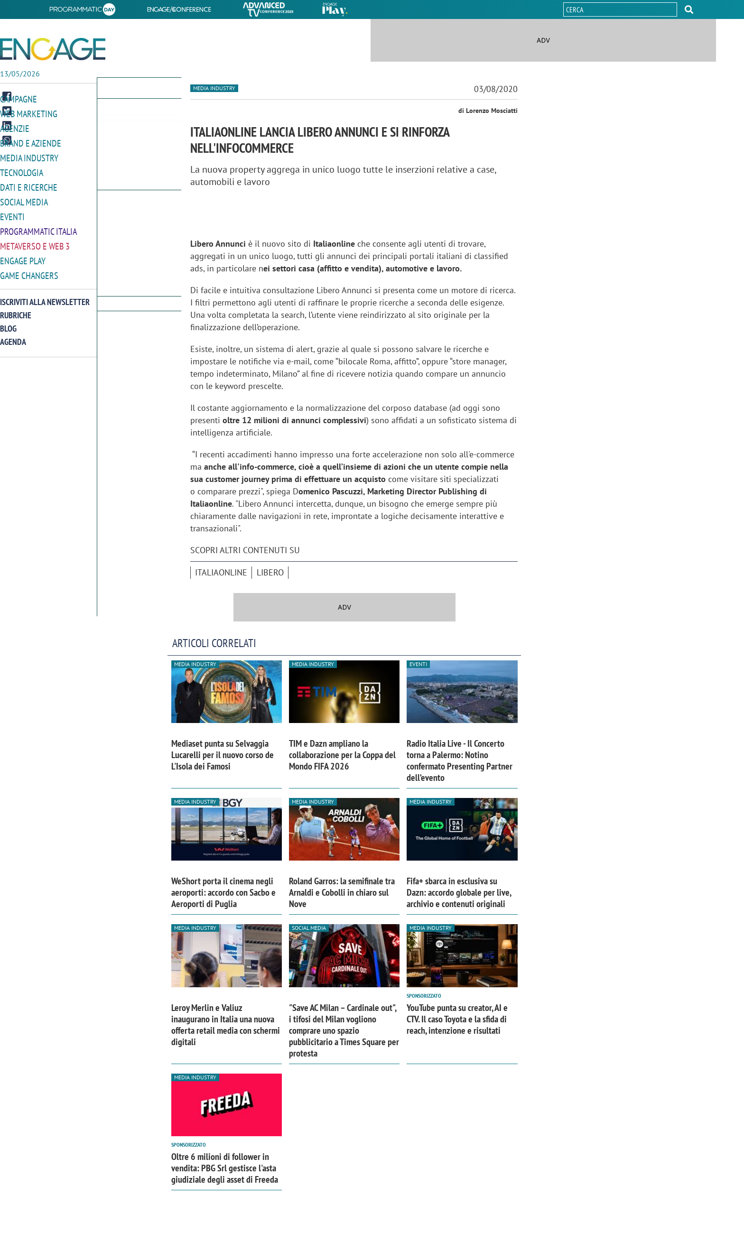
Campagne (18, 99)
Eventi (12, 213)
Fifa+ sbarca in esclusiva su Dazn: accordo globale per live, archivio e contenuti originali (459, 892)
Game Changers (29, 270)
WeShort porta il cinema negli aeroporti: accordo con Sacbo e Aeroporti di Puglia (223, 892)
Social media (24, 198)
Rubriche (15, 309)
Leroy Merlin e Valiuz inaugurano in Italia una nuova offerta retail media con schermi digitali (225, 1025)
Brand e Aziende (30, 142)
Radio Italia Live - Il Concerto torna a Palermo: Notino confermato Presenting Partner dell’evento (459, 760)
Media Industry (29, 156)
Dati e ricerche (28, 184)
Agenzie (14, 127)
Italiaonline (221, 572)
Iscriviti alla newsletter (45, 295)
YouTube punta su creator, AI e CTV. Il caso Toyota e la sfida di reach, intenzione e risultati (457, 1019)
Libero (270, 572)
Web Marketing (28, 113)
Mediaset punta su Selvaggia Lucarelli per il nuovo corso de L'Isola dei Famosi (222, 755)
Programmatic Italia (38, 227)
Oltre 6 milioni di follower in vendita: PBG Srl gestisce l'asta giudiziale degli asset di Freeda (224, 1168)
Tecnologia (21, 170)
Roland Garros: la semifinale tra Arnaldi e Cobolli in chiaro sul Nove (342, 892)
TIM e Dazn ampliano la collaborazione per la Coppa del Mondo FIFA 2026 (342, 755)
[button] (689, 9)
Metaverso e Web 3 (35, 241)
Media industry (214, 88)
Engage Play (23, 255)
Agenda (13, 335)
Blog (8, 322)
